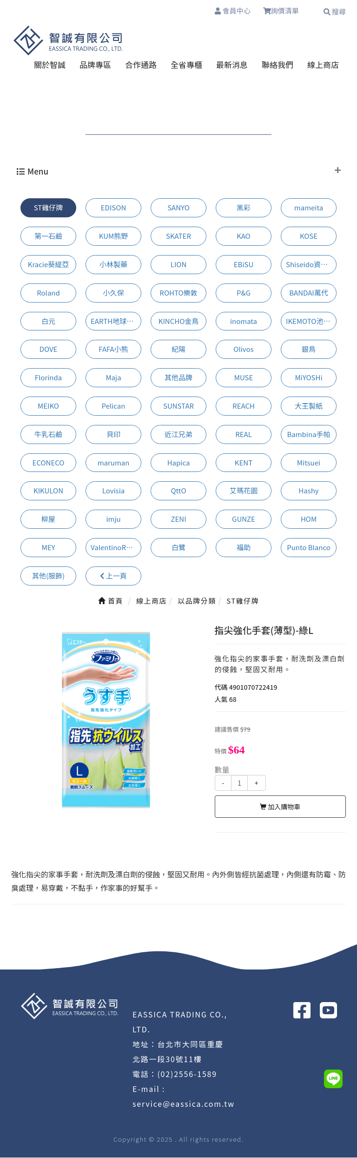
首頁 (110, 601)
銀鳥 (309, 349)
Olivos (243, 349)
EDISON (113, 208)
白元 (48, 321)
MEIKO (48, 406)
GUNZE (243, 519)
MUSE (243, 378)
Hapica (178, 463)
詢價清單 (285, 12)
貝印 (113, 434)
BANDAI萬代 (308, 293)
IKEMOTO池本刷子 (311, 321)
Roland (48, 293)
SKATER (178, 236)
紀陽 (178, 349)
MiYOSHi (308, 378)
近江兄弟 (178, 434)
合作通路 (141, 65)
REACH (243, 406)
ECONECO (49, 463)
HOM (309, 519)
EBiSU (244, 264)
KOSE (308, 236)
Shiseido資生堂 (310, 264)
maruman (114, 463)
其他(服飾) (48, 576)
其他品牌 (178, 378)
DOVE (49, 349)
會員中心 (230, 11)
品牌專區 (95, 65)
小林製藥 (113, 264)
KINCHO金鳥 (179, 321)
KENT (243, 463)
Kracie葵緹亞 (48, 264)
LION (179, 264)
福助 (244, 547)
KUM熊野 (113, 236)
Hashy (308, 491)
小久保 (113, 293)
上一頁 (113, 576)
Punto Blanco (309, 547)
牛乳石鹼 (48, 434)
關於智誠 (50, 65)
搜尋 (335, 11)
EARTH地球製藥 (115, 321)
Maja (113, 378)
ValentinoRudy (114, 547)
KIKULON (48, 491)
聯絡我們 (277, 65)
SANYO (178, 208)
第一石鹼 (48, 236)
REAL (243, 434)
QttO (178, 491)
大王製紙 (309, 406)
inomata (243, 321)
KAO (244, 236)
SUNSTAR (178, 406)
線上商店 (323, 65)
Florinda (48, 378)
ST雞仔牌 (48, 208)
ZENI (178, 519)
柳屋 (48, 519)
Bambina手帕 (308, 434)
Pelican (114, 406)
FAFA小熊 (113, 349)
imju (113, 519)
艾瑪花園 (244, 491)
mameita (308, 208)
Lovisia (113, 491)
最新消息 (232, 65)
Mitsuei (308, 463)
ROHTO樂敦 (178, 293)
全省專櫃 (186, 65)
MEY (48, 547)
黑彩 (244, 208)
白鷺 (178, 547)
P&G (244, 293)
